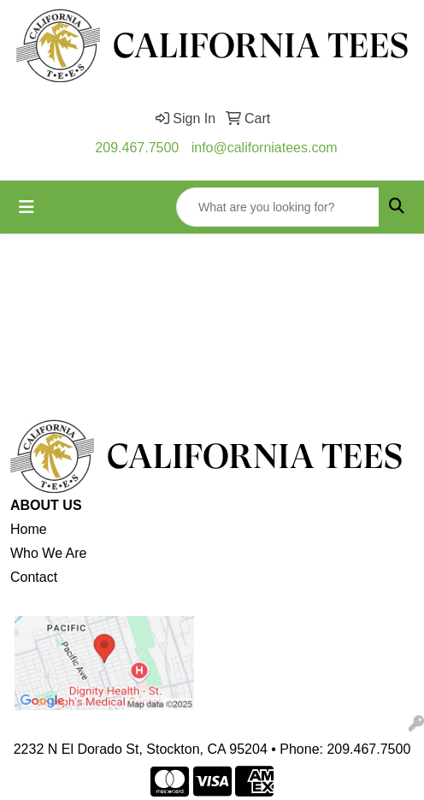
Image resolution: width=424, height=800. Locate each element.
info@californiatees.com (264, 147)
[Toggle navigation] (26, 207)
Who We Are (48, 553)
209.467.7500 (137, 147)
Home (28, 529)
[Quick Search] (278, 207)
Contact (33, 577)
